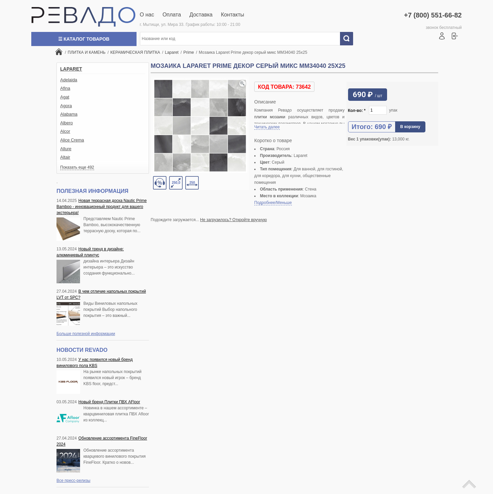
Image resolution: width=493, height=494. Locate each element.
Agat (64, 96)
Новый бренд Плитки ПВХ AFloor (109, 402)
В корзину (410, 126)
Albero (66, 122)
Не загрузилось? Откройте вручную (233, 219)
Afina (65, 88)
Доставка (201, 14)
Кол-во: (357, 110)
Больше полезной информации (85, 333)
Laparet (71, 69)
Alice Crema (72, 139)
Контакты (232, 14)
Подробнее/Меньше (273, 202)
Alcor (65, 131)
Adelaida (68, 79)
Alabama (68, 114)
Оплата (171, 14)
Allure (65, 148)
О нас (147, 14)
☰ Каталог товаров (83, 39)
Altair (65, 157)
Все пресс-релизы (73, 480)
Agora (66, 105)
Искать (349, 38)
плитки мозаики (269, 117)
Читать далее (267, 127)
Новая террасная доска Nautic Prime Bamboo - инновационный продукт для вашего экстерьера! (101, 206)
